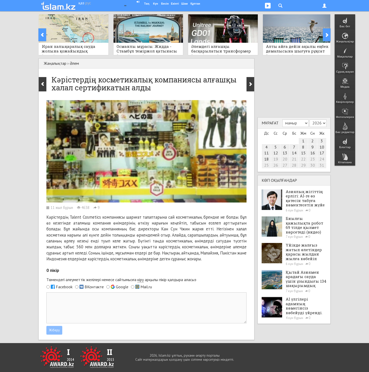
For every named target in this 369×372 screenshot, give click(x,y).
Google (122, 287)
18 (266, 159)
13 (285, 152)
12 (275, 152)
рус (88, 2)
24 (322, 159)
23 (312, 159)
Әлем (74, 63)
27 (285, 165)
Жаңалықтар (55, 63)
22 (303, 159)
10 (322, 147)
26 (275, 165)
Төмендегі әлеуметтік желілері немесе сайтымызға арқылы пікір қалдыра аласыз (121, 279)
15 (303, 152)
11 (266, 152)
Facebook (64, 287)
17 (322, 152)
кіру (140, 279)
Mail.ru (146, 287)
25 (266, 165)
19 (275, 159)
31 (322, 165)
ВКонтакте (94, 287)
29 (303, 165)
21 (294, 159)
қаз (81, 2)
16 (312, 152)
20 (285, 159)
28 (294, 165)
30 (312, 165)
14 (294, 152)
